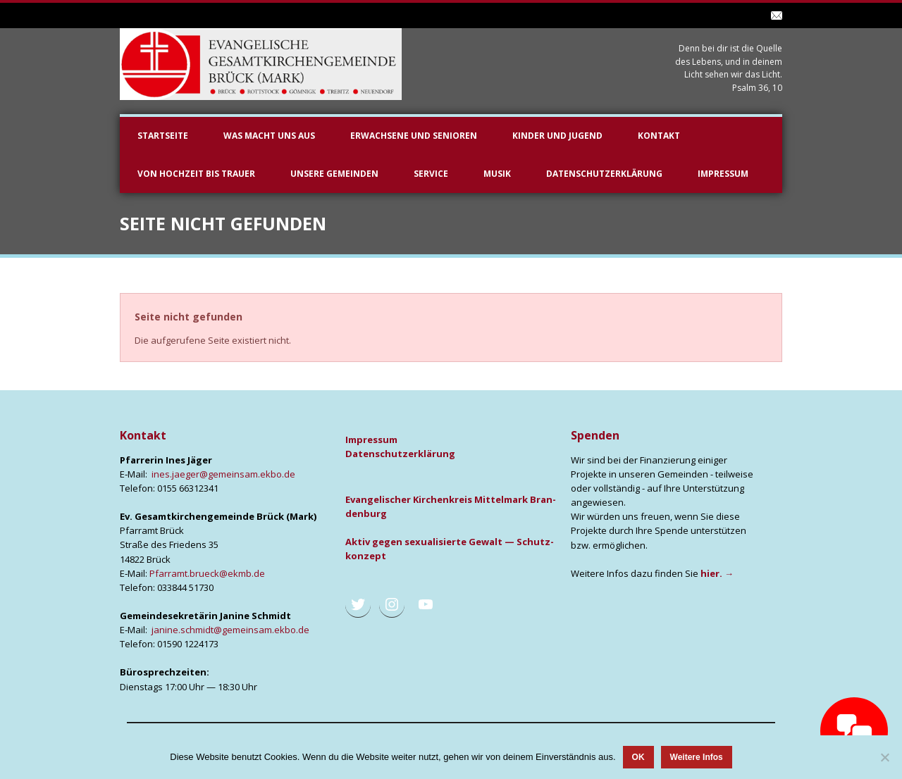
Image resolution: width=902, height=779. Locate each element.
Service (431, 174)
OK (638, 757)
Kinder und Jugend (557, 136)
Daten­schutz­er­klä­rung (400, 453)
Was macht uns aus (269, 136)
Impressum (723, 174)
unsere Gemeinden (334, 174)
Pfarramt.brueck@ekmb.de (207, 573)
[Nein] (884, 757)
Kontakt (659, 136)
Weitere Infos (696, 757)
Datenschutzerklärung (604, 174)
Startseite (162, 136)
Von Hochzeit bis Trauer (196, 174)
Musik (497, 174)
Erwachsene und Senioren (413, 136)
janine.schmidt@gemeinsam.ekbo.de (230, 629)
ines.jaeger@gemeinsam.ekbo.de (223, 474)
